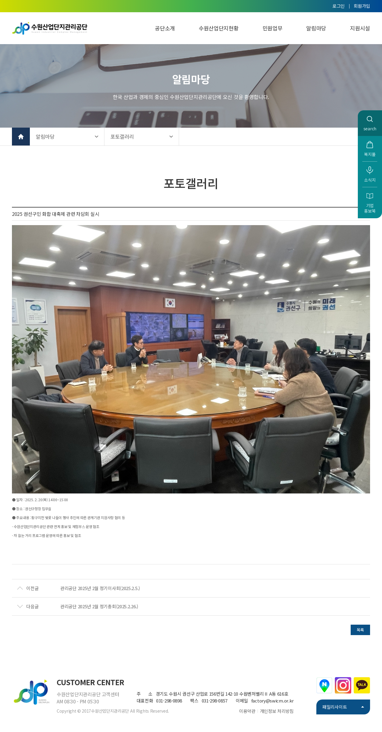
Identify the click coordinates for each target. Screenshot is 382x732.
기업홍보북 (369, 208)
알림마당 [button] (45, 136)
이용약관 (247, 711)
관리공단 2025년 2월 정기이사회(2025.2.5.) (100, 588)
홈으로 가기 (21, 137)
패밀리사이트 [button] (334, 707)
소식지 (369, 180)
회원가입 (362, 6)
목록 (360, 630)
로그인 (338, 6)
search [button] (369, 128)
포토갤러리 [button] (122, 136)
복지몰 (369, 154)
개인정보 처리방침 (277, 711)
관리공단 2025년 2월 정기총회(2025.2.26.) (99, 606)
